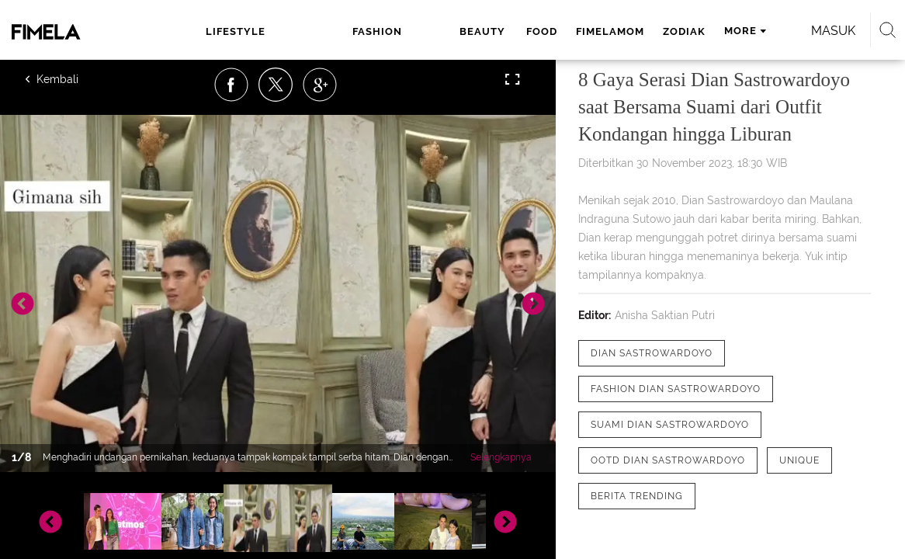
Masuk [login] (809, 30)
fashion (306, 31)
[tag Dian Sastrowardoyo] (651, 353)
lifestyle (219, 31)
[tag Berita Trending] (637, 496)
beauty (380, 31)
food (436, 31)
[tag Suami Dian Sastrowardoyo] (670, 424)
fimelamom (505, 31)
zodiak (579, 31)
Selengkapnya (501, 457)
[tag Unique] (799, 460)
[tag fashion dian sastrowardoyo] (675, 389)
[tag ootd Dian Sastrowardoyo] (668, 460)
